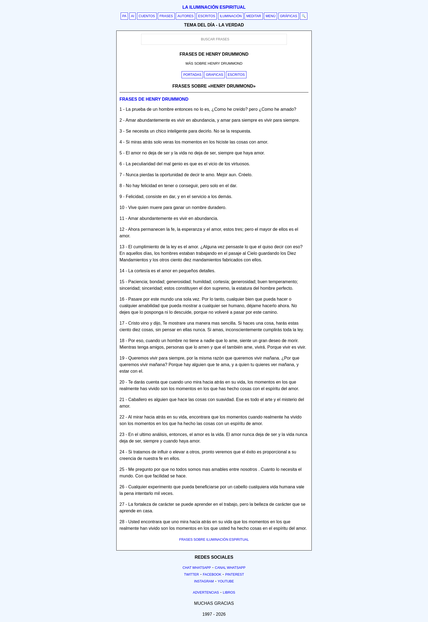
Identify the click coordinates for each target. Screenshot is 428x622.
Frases (166, 16)
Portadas (192, 75)
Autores (185, 16)
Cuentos (147, 16)
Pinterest (234, 574)
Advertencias (206, 592)
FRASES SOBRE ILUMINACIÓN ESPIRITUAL (214, 540)
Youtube (226, 581)
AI (132, 16)
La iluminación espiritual (213, 7)
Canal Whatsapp (230, 568)
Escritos (206, 16)
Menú (270, 16)
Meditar (253, 16)
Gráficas (288, 16)
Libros (229, 592)
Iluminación (231, 16)
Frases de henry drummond (154, 99)
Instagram (204, 581)
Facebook (212, 574)
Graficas (214, 75)
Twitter (191, 574)
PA (124, 16)
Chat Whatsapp (197, 568)
